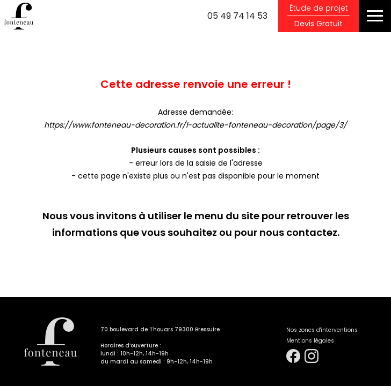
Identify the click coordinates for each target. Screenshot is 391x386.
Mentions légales (310, 341)
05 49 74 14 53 (237, 16)
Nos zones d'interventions (322, 330)
